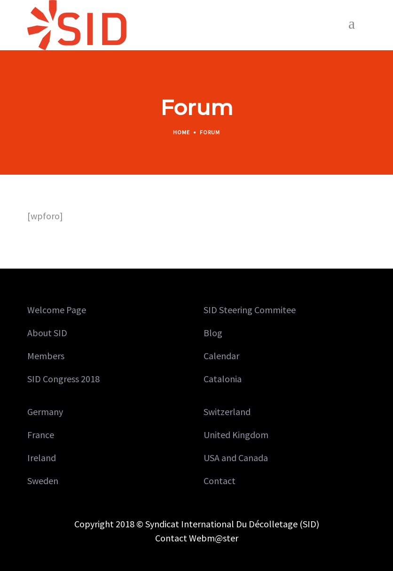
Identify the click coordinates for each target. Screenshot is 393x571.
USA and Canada (236, 457)
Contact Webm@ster (196, 538)
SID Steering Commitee (250, 310)
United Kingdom (236, 434)
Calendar (221, 356)
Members (45, 356)
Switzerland (227, 411)
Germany (45, 411)
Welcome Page (56, 310)
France (40, 434)
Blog (213, 333)
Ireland (41, 457)
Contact (220, 480)
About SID (47, 333)
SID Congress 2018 (63, 379)
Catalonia (223, 379)
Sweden (42, 480)
